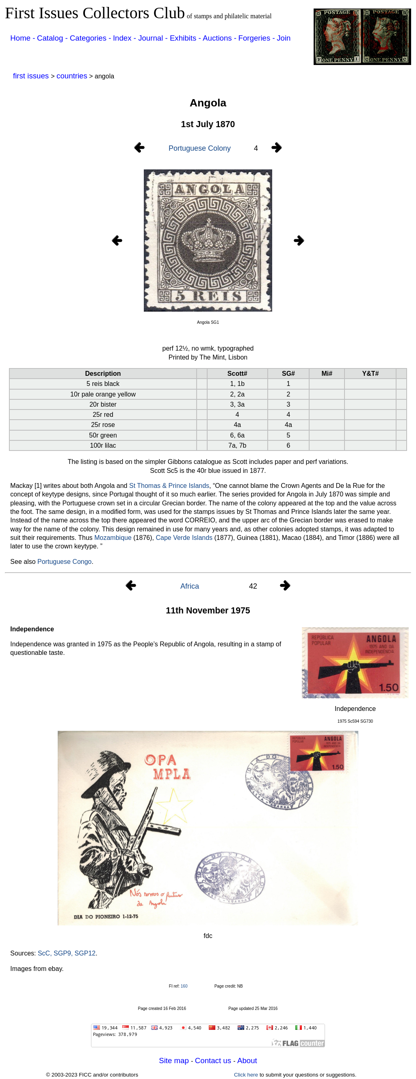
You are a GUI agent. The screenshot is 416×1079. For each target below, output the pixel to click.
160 (184, 986)
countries (71, 76)
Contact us (214, 1060)
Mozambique (113, 537)
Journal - (154, 38)
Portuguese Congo (64, 561)
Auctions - (219, 38)
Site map (175, 1060)
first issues (32, 76)
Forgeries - (256, 38)
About (247, 1060)
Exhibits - (185, 38)
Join (283, 38)
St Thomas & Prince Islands (169, 485)
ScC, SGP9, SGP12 (66, 953)
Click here (246, 1075)
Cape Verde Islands (184, 537)
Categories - (90, 38)
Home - (22, 38)
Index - (125, 38)
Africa (189, 586)
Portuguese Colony (200, 148)
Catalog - (53, 38)
